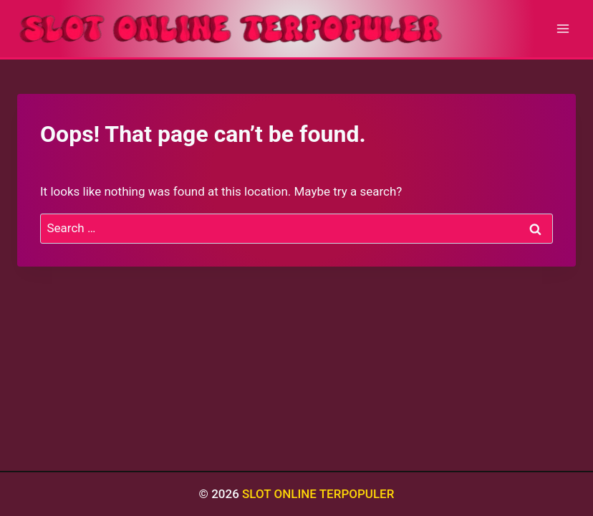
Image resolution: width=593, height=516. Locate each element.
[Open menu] (562, 28)
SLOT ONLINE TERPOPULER (318, 494)
